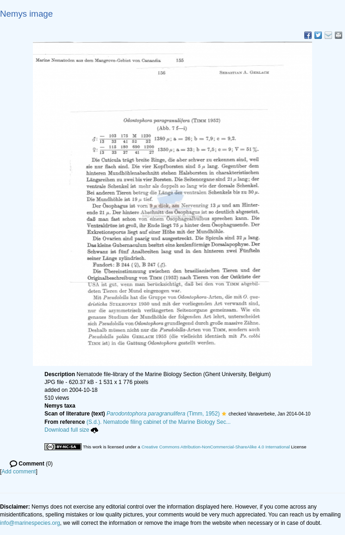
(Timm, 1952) (163, 413)
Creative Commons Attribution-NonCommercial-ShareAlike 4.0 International (215, 446)
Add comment (18, 471)
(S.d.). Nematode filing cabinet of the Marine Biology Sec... (159, 422)
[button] (224, 413)
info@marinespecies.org (30, 523)
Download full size (71, 430)
